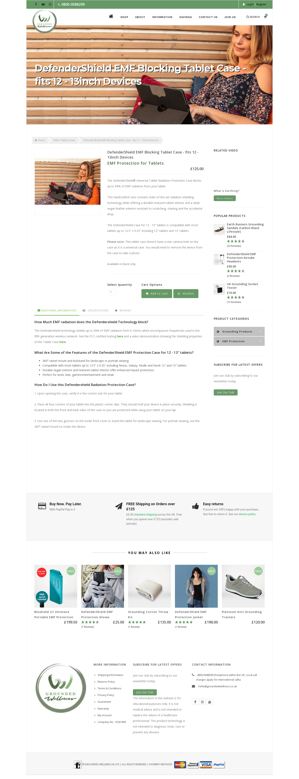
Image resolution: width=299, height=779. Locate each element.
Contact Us (208, 17)
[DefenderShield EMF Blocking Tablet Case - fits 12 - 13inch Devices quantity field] (112, 292)
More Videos (225, 198)
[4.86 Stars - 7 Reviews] (102, 625)
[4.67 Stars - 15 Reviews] (246, 300)
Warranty (103, 708)
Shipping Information (110, 675)
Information (162, 17)
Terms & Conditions (109, 688)
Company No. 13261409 (112, 722)
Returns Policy (106, 681)
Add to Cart (157, 293)
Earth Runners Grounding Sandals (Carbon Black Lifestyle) (245, 227)
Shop (124, 17)
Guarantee (104, 701)
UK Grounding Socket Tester (242, 286)
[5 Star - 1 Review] (149, 625)
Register (261, 4)
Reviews (123, 310)
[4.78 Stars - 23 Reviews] (246, 244)
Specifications (95, 310)
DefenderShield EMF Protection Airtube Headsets (241, 257)
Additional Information (57, 310)
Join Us (230, 17)
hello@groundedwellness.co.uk (217, 686)
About (140, 17)
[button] (185, 293)
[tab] (56, 310)
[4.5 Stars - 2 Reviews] (246, 273)
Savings (185, 17)
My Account (105, 715)
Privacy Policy (106, 695)
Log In (250, 4)
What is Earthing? (227, 191)
